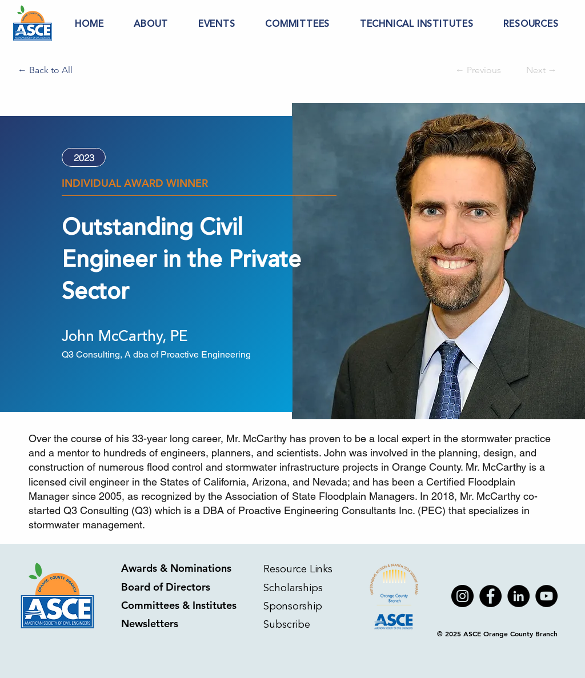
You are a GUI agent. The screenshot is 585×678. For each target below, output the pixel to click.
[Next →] (541, 70)
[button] (151, 24)
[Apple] (394, 597)
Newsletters (149, 623)
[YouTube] (546, 596)
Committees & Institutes (179, 605)
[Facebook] (490, 596)
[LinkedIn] (518, 596)
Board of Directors (165, 586)
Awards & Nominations (176, 568)
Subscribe (288, 624)
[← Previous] (478, 70)
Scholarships (293, 588)
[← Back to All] (45, 70)
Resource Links (297, 569)
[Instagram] (462, 596)
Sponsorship (292, 606)
